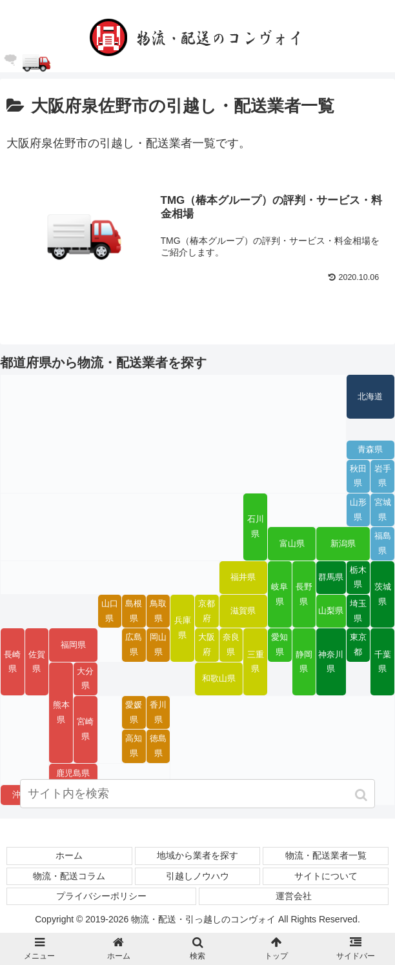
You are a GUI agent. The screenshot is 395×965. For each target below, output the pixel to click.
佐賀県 (36, 662)
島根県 (133, 611)
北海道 (370, 396)
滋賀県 (243, 611)
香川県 (158, 712)
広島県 (133, 645)
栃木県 (358, 578)
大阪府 (206, 645)
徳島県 (158, 746)
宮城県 (382, 510)
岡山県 (158, 645)
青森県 (370, 449)
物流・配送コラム (69, 876)
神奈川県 (330, 662)
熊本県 (61, 712)
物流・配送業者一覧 (326, 856)
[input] (198, 795)
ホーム (69, 856)
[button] (362, 796)
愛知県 (279, 645)
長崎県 (12, 662)
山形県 (358, 510)
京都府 (206, 611)
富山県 (292, 543)
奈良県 (231, 645)
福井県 (243, 577)
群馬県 (330, 577)
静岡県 (304, 662)
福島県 (382, 544)
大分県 (85, 679)
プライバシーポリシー (101, 896)
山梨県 (330, 611)
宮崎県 (85, 729)
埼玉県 (358, 611)
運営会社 (294, 896)
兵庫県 (182, 628)
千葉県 (382, 662)
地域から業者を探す (197, 856)
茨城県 (382, 594)
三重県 (255, 662)
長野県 (304, 594)
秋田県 (358, 476)
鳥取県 (158, 611)
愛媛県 (133, 712)
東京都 (358, 645)
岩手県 (382, 476)
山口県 (109, 611)
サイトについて (326, 876)
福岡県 (73, 645)
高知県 (133, 746)
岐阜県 (279, 594)
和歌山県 (219, 678)
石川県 (255, 527)
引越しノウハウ (197, 876)
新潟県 (343, 543)
